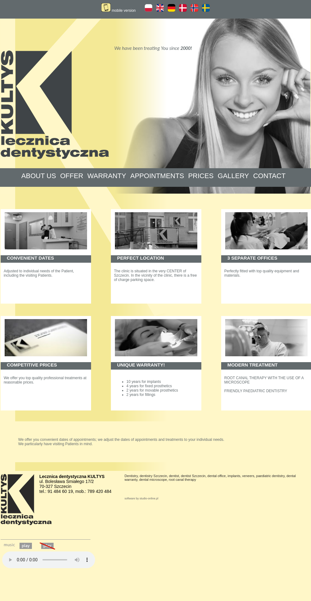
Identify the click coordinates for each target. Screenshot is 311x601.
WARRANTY (106, 176)
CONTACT (269, 176)
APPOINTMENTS (157, 176)
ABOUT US (38, 176)
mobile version (118, 10)
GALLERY (233, 176)
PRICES (200, 176)
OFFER (71, 176)
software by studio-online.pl (141, 498)
